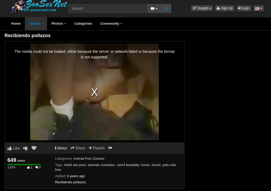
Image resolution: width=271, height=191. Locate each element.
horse (145, 165)
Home (16, 23)
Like (13, 148)
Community (111, 23)
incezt (156, 165)
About (61, 148)
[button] (202, 8)
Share (78, 148)
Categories (83, 23)
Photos (58, 23)
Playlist (97, 148)
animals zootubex (101, 165)
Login (244, 8)
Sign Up (225, 8)
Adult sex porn (75, 165)
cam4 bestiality (128, 165)
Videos (36, 23)
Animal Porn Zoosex (88, 158)
